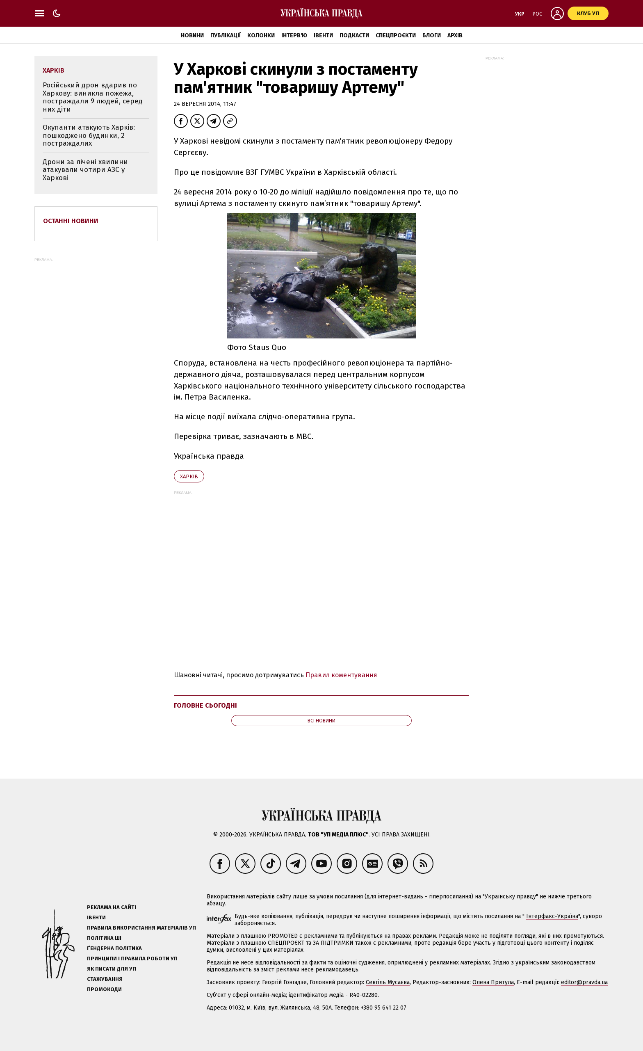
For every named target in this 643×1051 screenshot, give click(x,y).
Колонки (261, 35)
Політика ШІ (104, 938)
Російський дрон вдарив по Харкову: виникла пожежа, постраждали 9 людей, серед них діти (93, 97)
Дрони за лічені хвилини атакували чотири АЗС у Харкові (85, 170)
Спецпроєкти (396, 35)
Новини (192, 35)
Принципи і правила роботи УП (132, 958)
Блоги (431, 35)
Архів (455, 35)
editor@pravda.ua (584, 982)
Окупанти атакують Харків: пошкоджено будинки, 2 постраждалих (89, 135)
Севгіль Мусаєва (388, 982)
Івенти (323, 35)
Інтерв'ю (294, 35)
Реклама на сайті (111, 907)
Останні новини (70, 221)
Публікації (225, 35)
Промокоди (104, 989)
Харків (189, 476)
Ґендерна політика (114, 948)
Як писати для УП (111, 969)
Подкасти (354, 35)
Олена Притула (493, 982)
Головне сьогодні (205, 705)
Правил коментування (341, 675)
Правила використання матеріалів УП (141, 928)
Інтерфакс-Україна (552, 916)
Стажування (105, 979)
